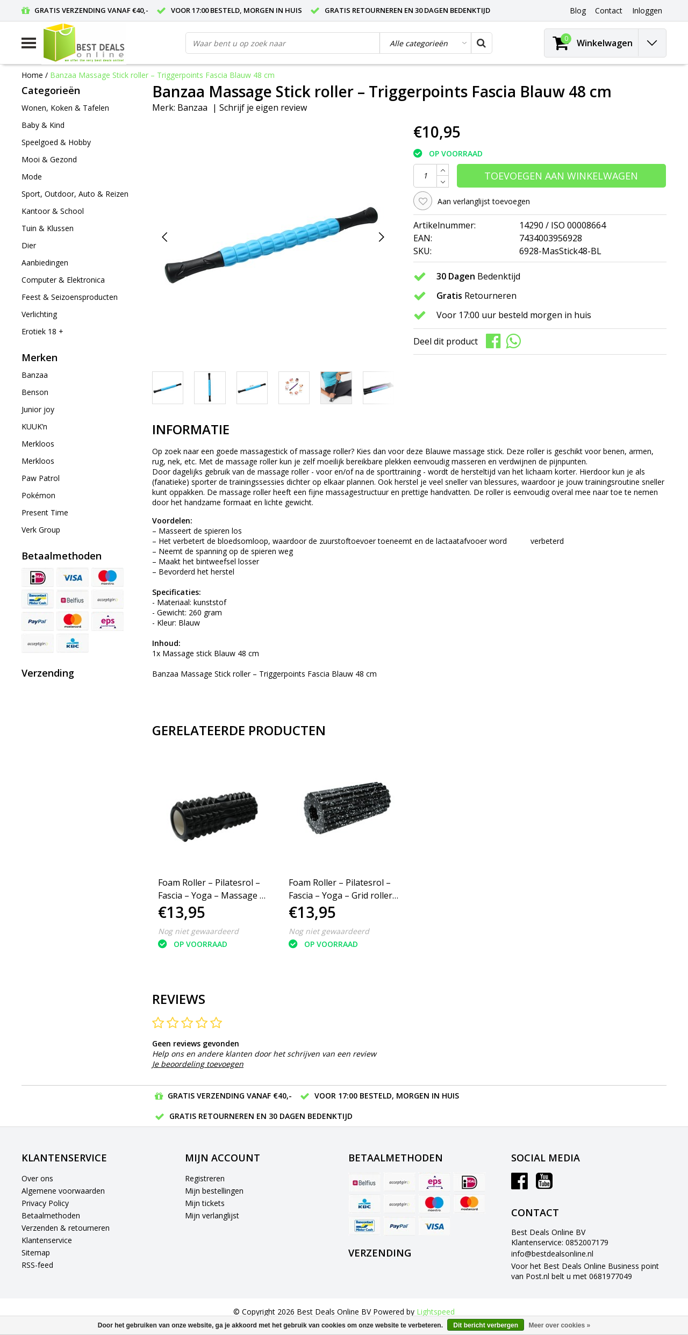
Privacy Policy (45, 1203)
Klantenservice (47, 1240)
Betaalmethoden (51, 1215)
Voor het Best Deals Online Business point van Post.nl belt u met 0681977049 (585, 1271)
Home (32, 75)
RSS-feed (37, 1265)
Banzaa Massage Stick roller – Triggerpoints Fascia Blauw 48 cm (162, 75)
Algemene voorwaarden (63, 1191)
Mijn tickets (205, 1203)
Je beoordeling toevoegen (197, 1064)
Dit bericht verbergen (485, 1325)
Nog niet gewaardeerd (198, 931)
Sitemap (36, 1252)
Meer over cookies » (559, 1325)
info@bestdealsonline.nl (552, 1253)
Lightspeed (436, 1312)
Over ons (37, 1178)
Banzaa (192, 107)
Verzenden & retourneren (66, 1228)
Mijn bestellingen (214, 1191)
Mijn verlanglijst (212, 1215)
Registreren (205, 1178)
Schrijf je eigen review (263, 107)
